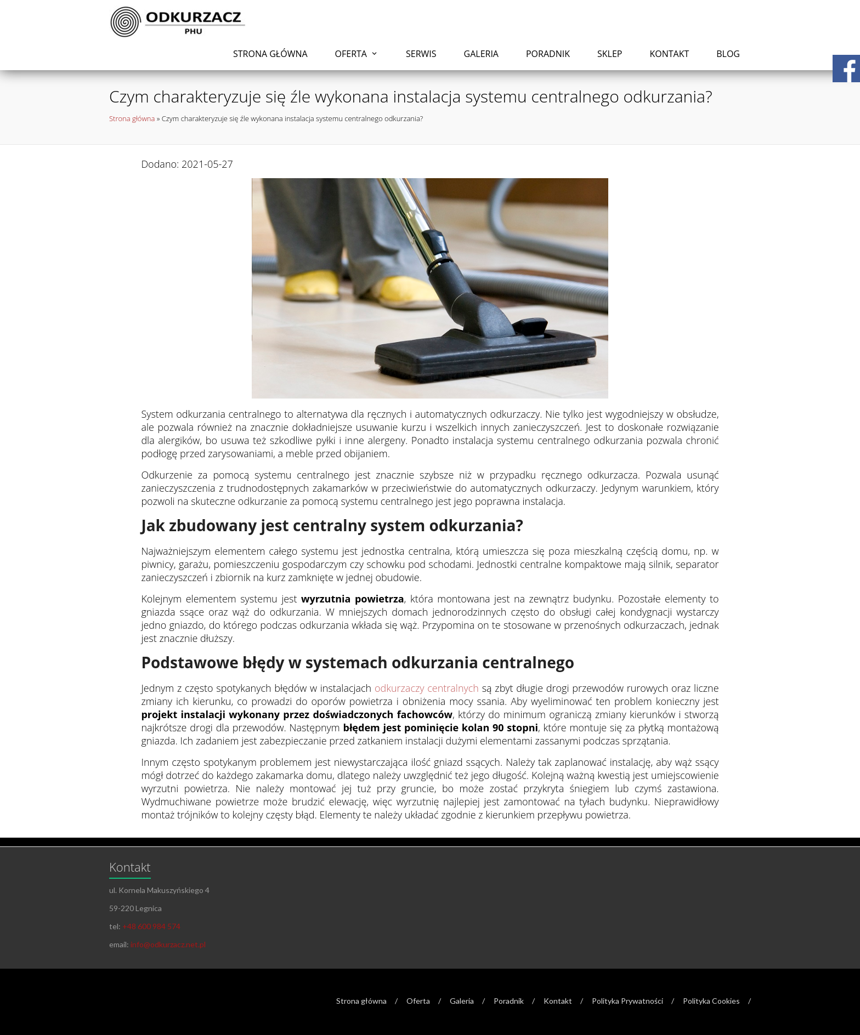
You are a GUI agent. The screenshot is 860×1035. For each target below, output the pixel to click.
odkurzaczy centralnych (427, 688)
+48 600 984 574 (151, 926)
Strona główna (270, 54)
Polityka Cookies (711, 1000)
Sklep (609, 54)
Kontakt (669, 54)
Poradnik (548, 54)
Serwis (421, 54)
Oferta (351, 54)
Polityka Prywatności (627, 1000)
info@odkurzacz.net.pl (168, 944)
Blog (728, 54)
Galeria (481, 54)
